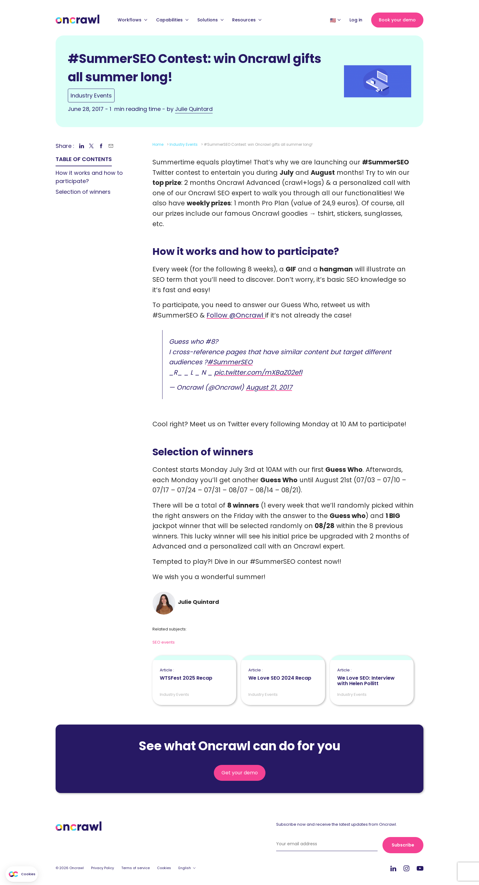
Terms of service (135, 867)
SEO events (163, 642)
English (184, 867)
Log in (355, 20)
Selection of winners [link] (83, 192)
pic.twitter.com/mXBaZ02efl (258, 372)
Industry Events (91, 95)
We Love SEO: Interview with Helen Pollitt (371, 677)
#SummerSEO (230, 362)
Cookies (164, 867)
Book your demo (397, 20)
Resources (246, 20)
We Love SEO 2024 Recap (279, 674)
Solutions (210, 20)
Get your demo (239, 772)
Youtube (420, 868)
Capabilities (172, 20)
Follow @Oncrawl (236, 315)
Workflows (132, 20)
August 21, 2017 (269, 387)
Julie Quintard (194, 109)
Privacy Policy (102, 867)
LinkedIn (393, 868)
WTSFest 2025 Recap (186, 674)
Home (157, 144)
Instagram (406, 868)
